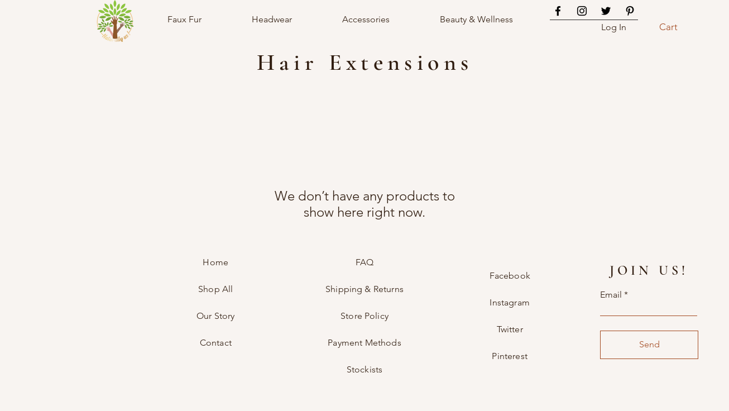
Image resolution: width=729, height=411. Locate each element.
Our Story (215, 315)
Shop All (215, 289)
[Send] (649, 345)
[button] (674, 26)
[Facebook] (557, 10)
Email (611, 294)
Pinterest (509, 356)
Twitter (510, 329)
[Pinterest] (630, 10)
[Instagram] (581, 10)
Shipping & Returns (364, 289)
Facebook (510, 275)
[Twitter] (605, 10)
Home (215, 262)
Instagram (509, 302)
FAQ (364, 262)
